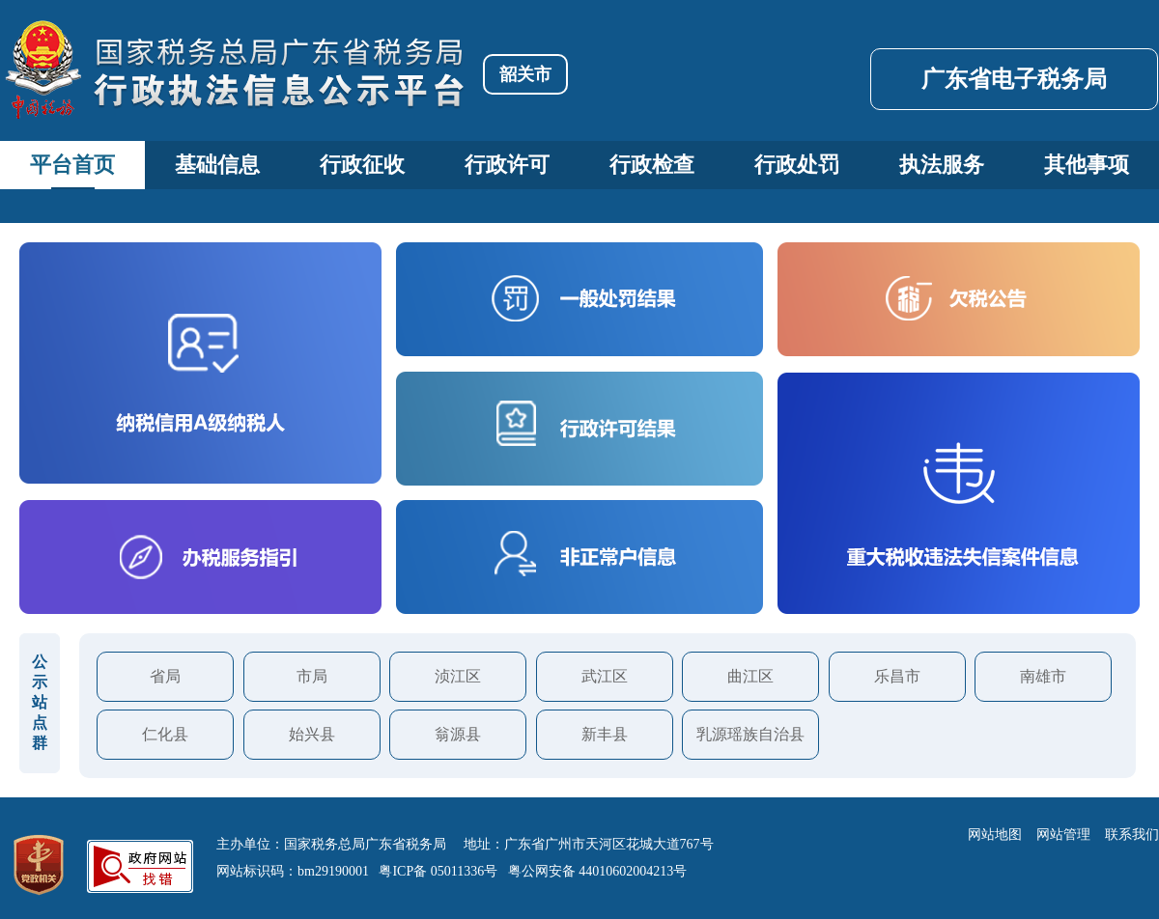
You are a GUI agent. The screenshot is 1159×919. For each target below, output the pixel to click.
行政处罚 (796, 165)
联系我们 (1132, 834)
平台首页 (72, 165)
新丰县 (604, 734)
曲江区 (750, 676)
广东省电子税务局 (1014, 79)
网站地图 (995, 834)
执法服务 (941, 165)
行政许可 (507, 165)
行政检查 (651, 165)
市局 (312, 676)
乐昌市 (897, 676)
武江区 (604, 676)
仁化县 (165, 734)
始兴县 (312, 734)
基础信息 (217, 165)
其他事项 (1086, 165)
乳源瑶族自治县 (750, 734)
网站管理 (1063, 834)
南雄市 (1043, 676)
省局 (165, 676)
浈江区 (458, 676)
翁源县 (458, 734)
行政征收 (362, 165)
